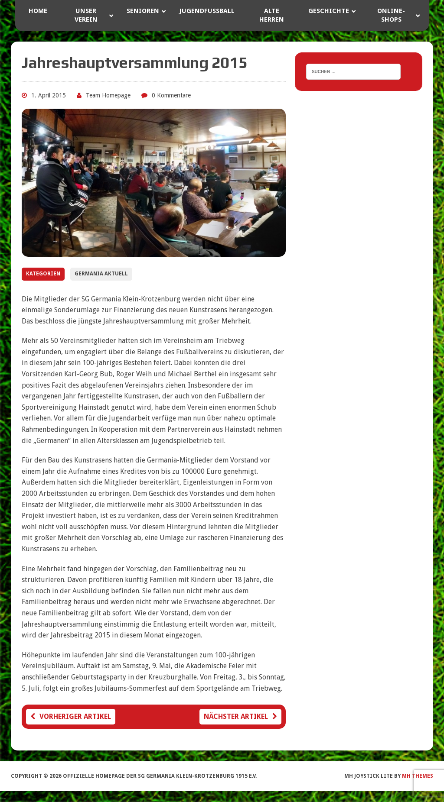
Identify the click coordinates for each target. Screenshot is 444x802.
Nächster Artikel (240, 716)
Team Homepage (108, 95)
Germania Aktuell (101, 274)
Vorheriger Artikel (70, 716)
